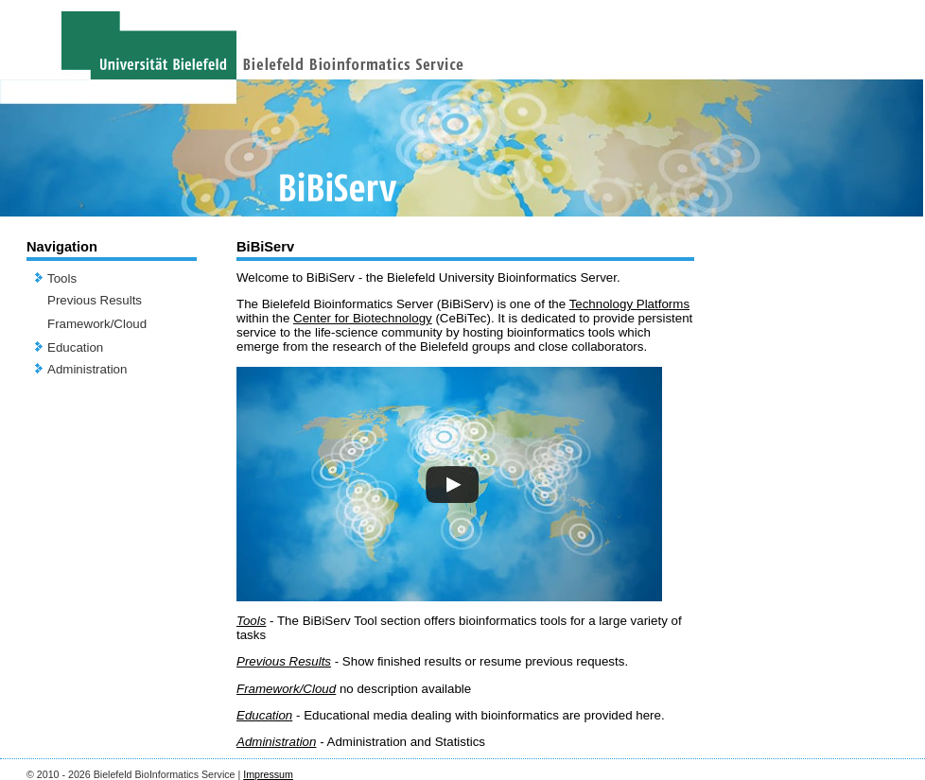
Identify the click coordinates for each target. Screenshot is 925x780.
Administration (87, 369)
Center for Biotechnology (362, 318)
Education (75, 347)
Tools (62, 278)
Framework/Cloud (97, 324)
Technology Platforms (629, 304)
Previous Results (94, 300)
